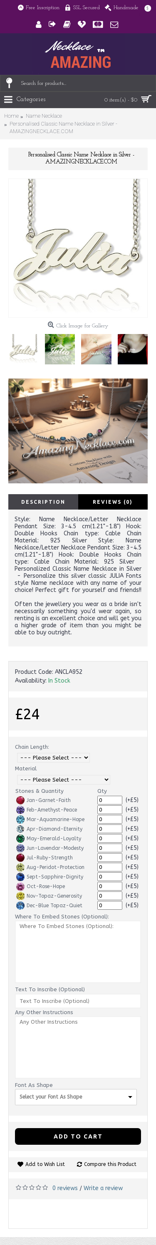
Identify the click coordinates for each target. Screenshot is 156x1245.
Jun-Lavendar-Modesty (50, 848)
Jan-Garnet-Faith (43, 800)
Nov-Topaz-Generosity (49, 896)
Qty (102, 791)
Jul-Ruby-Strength (44, 858)
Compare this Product (110, 1164)
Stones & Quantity (39, 791)
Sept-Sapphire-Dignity (49, 877)
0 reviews (65, 1188)
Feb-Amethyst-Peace (46, 810)
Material (26, 768)
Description (43, 502)
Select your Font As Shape (51, 1097)
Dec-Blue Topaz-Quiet (49, 905)
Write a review (103, 1188)
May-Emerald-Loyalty (48, 838)
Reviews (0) (113, 502)
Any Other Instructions (44, 1012)
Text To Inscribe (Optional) (50, 989)
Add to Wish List (45, 1164)
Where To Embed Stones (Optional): (62, 916)
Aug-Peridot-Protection (50, 867)
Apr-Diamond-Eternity (49, 829)
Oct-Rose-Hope (40, 886)
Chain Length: (32, 747)
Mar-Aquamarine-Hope (50, 819)
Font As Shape (34, 1085)
